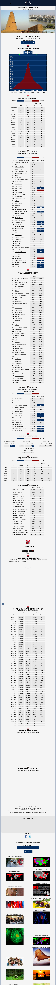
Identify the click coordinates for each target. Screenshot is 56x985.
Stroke (16, 164)
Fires (16, 232)
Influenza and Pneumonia (22, 179)
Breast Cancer (18, 181)
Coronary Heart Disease (21, 162)
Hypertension (18, 177)
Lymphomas (18, 215)
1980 (21, 92)
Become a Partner (28, 9)
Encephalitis (18, 258)
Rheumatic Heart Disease (22, 247)
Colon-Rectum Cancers (21, 211)
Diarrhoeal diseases (20, 220)
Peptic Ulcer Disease (20, 262)
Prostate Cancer (19, 228)
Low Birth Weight (19, 192)
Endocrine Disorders (20, 252)
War (16, 190)
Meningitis (17, 256)
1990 (24, 92)
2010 (31, 92)
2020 (34, 92)
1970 (18, 92)
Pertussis (17, 254)
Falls (16, 230)
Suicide (17, 207)
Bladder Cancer (19, 218)
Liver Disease (18, 186)
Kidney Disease (19, 169)
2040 (41, 92)
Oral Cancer (18, 239)
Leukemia (17, 205)
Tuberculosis (18, 235)
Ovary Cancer (18, 222)
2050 (44, 92)
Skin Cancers (18, 241)
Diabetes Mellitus (19, 167)
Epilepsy (17, 264)
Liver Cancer (18, 224)
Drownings (17, 245)
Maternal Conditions (20, 237)
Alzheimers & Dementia (21, 173)
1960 (15, 92)
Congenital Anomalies (21, 194)
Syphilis (17, 382)
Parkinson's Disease (20, 209)
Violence (17, 175)
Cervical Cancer (19, 250)
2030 (37, 92)
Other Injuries (18, 196)
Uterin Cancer (18, 267)
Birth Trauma (18, 203)
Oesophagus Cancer (20, 260)
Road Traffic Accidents (21, 171)
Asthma (17, 201)
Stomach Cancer (19, 213)
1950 (12, 92)
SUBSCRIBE (28, 851)
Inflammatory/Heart (20, 198)
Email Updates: (27, 845)
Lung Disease (18, 188)
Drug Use (17, 243)
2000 (28, 92)
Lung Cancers (18, 184)
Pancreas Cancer (19, 226)
